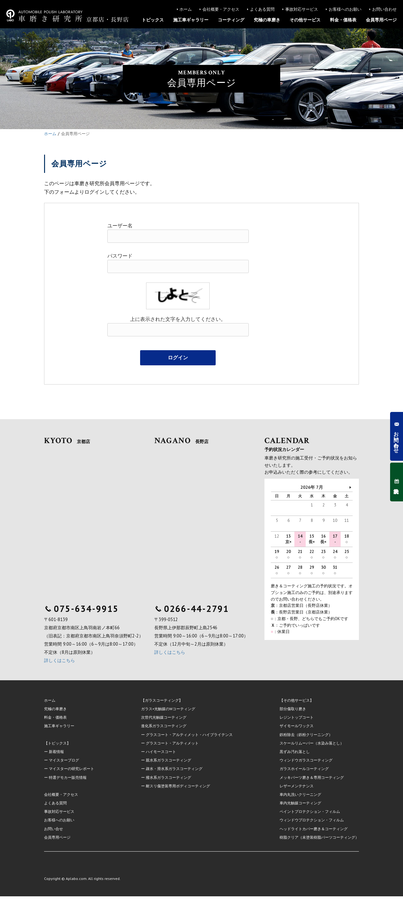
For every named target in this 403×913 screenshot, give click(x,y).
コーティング (231, 20)
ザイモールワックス (297, 725)
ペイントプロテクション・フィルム (310, 811)
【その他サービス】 (297, 700)
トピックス (153, 20)
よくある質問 (262, 9)
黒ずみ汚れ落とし (295, 751)
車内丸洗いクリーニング (300, 794)
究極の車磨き (267, 20)
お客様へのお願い (345, 9)
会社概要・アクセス (220, 9)
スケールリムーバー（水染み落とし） (312, 743)
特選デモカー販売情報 (68, 777)
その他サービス (305, 20)
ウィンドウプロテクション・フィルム (312, 820)
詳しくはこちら (59, 660)
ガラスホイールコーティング (304, 768)
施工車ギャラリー (190, 20)
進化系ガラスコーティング (163, 725)
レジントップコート (297, 717)
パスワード (120, 256)
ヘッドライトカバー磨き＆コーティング (314, 828)
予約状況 (396, 482)
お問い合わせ (384, 9)
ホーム (185, 9)
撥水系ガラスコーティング (168, 777)
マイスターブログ (64, 760)
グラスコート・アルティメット (172, 743)
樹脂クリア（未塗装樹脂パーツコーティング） (319, 837)
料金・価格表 (343, 20)
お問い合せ (53, 828)
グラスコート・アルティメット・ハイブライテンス (189, 734)
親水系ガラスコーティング (168, 760)
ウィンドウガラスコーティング (306, 760)
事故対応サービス (301, 9)
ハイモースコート (161, 751)
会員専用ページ (381, 20)
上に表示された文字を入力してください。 (178, 319)
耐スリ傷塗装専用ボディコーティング (178, 786)
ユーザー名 (120, 225)
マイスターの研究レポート (71, 768)
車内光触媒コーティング (300, 803)
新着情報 (56, 751)
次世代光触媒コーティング (163, 717)
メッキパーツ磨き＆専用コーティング (312, 777)
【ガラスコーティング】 (162, 700)
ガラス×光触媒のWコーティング (168, 708)
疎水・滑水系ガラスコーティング (174, 768)
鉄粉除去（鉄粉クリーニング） (306, 734)
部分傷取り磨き (293, 708)
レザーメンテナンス (297, 786)
